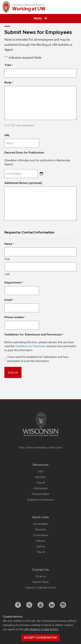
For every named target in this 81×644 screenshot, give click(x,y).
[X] (29, 605)
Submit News (40, 582)
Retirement (41, 488)
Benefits (40, 477)
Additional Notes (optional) (23, 183)
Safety (40, 546)
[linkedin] (52, 605)
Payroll (40, 483)
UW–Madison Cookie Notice (41, 629)
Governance (40, 535)
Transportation (40, 494)
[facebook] (18, 605)
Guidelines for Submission (30, 346)
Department (13, 283)
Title (8, 65)
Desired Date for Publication (24, 152)
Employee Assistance (40, 499)
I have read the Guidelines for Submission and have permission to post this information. (37, 359)
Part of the (40, 447)
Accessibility (40, 524)
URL (7, 135)
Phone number (15, 317)
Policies (40, 541)
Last (7, 274)
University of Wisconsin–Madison (28, 5)
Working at (28, 9)
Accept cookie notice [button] (40, 637)
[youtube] (40, 605)
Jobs (41, 471)
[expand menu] (40, 18)
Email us (41, 576)
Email (8, 300)
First (7, 259)
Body (8, 82)
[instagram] (63, 605)
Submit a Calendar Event (41, 587)
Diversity (40, 529)
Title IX (40, 552)
